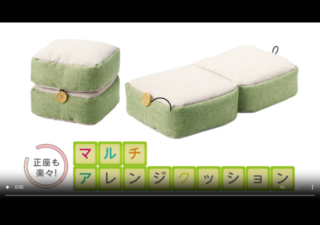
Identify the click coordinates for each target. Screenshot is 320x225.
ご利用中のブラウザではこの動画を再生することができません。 (160, 112)
